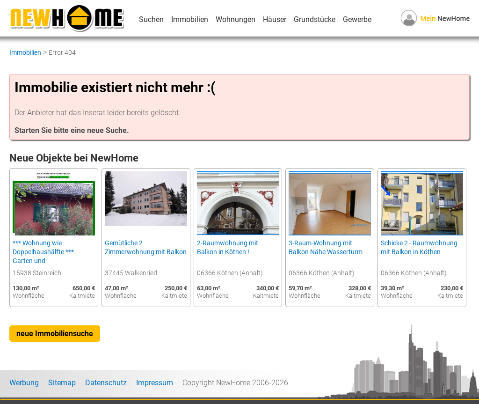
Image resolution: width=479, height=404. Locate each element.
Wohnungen (235, 19)
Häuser (274, 19)
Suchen (151, 19)
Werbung (24, 382)
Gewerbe (357, 19)
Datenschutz (106, 382)
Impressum (154, 382)
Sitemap (62, 382)
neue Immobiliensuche (54, 333)
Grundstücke (314, 19)
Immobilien (189, 19)
